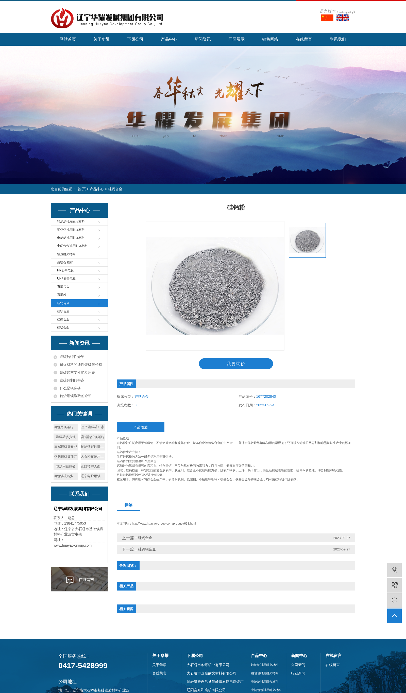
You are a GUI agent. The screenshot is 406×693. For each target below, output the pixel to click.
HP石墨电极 (65, 270)
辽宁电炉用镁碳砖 (93, 476)
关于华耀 (101, 39)
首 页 (82, 189)
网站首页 (68, 39)
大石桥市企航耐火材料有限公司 (211, 673)
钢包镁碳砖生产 (65, 456)
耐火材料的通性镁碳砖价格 (81, 364)
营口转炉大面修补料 (93, 466)
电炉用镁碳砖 (66, 466)
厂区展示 (236, 39)
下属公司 (135, 39)
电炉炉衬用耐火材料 (70, 237)
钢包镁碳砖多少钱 (66, 476)
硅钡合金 (63, 311)
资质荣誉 (159, 673)
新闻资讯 (203, 39)
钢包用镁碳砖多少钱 (66, 427)
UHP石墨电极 (66, 278)
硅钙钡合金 (147, 549)
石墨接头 (63, 286)
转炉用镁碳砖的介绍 (76, 396)
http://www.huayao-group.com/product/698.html (164, 524)
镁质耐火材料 (66, 254)
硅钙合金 (115, 189)
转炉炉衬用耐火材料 (70, 221)
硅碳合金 (63, 319)
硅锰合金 (63, 327)
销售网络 (270, 39)
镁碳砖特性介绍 (72, 357)
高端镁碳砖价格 (65, 446)
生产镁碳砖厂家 (92, 427)
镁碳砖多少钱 (66, 437)
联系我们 (338, 39)
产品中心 (169, 39)
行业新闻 (298, 673)
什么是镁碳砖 (70, 388)
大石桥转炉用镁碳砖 (93, 456)
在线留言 (304, 39)
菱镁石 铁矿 (65, 262)
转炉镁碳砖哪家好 (93, 446)
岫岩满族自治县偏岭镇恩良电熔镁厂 (215, 682)
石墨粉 (61, 295)
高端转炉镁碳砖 (92, 437)
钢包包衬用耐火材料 (70, 229)
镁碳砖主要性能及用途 (77, 372)
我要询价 (236, 363)
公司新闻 (298, 665)
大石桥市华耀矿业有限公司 (208, 665)
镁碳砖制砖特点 (72, 380)
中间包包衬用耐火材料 (72, 246)
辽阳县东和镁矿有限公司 (206, 690)
